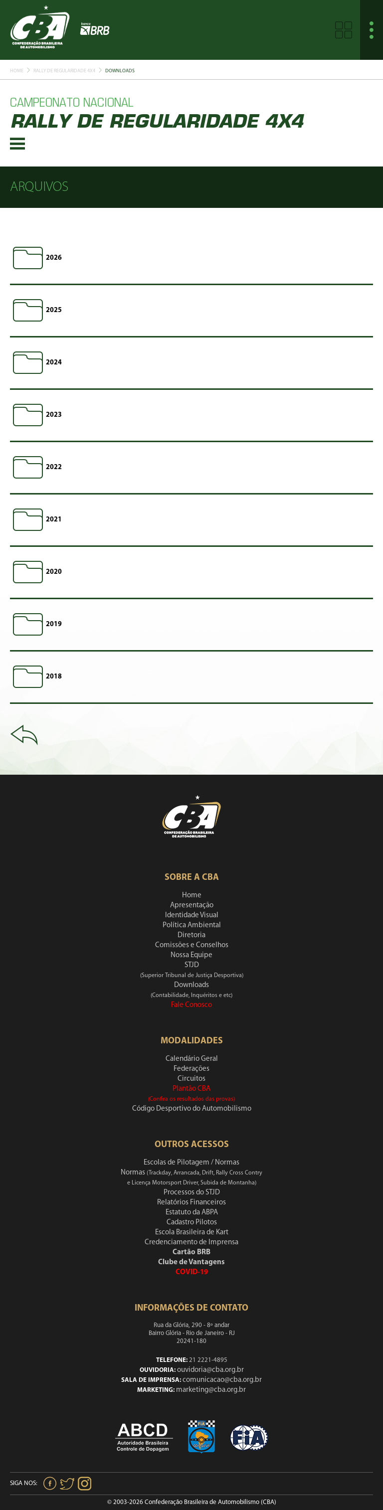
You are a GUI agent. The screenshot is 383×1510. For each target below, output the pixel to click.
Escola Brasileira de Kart (191, 1232)
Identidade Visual (191, 915)
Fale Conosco (191, 1005)
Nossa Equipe (191, 955)
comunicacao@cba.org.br (222, 1380)
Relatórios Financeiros (191, 1202)
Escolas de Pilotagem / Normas (191, 1163)
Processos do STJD (192, 1192)
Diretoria (191, 935)
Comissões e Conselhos (191, 945)
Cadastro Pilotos (192, 1222)
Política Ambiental (192, 925)
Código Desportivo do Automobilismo (191, 1109)
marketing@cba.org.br (211, 1390)
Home (16, 71)
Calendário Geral (192, 1059)
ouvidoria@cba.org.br (210, 1370)
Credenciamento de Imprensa (191, 1242)
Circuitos (191, 1079)
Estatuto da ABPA (192, 1212)
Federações (191, 1069)
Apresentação (191, 905)
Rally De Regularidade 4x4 (64, 71)
